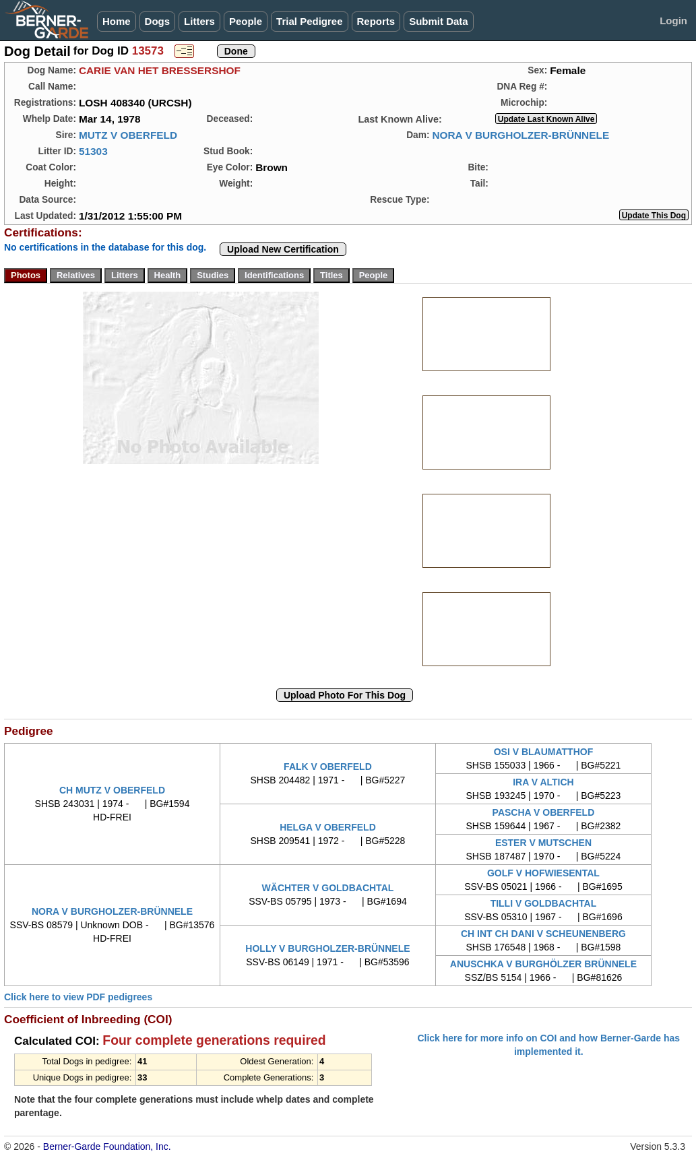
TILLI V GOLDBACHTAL (544, 903)
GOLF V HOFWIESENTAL (543, 873)
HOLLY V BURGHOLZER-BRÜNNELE (327, 948)
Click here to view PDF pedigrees (78, 997)
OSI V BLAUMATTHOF (544, 751)
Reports (376, 21)
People (245, 21)
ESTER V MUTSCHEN (543, 842)
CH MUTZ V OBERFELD (112, 790)
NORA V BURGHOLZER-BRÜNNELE (520, 135)
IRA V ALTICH (543, 782)
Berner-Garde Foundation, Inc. (107, 1146)
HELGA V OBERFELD (328, 827)
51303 (93, 151)
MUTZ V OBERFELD (128, 135)
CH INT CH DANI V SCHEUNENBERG (543, 933)
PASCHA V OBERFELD (544, 812)
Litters (199, 21)
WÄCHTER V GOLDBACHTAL (328, 887)
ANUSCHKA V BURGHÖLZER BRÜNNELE (543, 964)
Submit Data (438, 21)
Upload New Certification (283, 249)
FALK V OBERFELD (328, 766)
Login (673, 20)
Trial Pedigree (309, 21)
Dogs (157, 21)
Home (116, 21)
